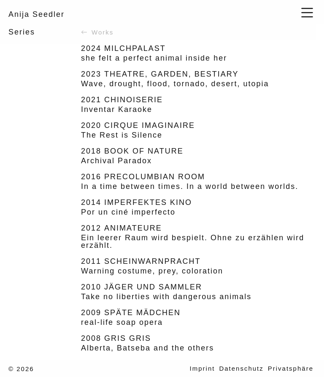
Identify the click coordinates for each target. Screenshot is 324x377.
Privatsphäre (290, 368)
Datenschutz (241, 368)
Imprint (202, 368)
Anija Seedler (36, 14)
